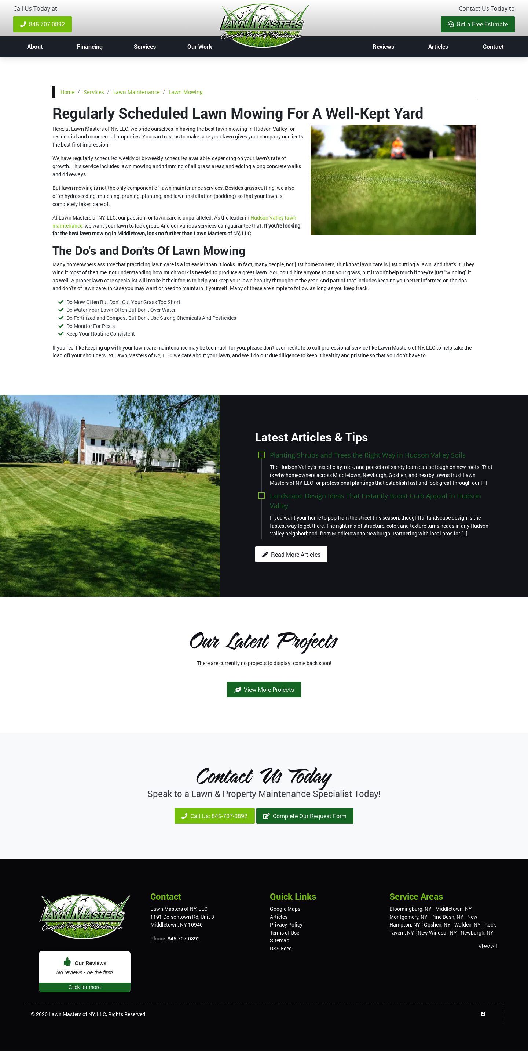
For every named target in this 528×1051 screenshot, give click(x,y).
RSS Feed (281, 948)
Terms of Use (284, 932)
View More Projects (264, 689)
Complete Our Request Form (304, 816)
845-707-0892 (42, 24)
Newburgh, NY (477, 932)
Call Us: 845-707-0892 (214, 816)
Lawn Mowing (186, 92)
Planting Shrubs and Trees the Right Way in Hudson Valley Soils (368, 454)
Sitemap (279, 940)
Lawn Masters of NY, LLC (77, 1014)
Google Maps (285, 909)
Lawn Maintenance (136, 92)
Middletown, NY (453, 909)
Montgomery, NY (408, 916)
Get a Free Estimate (478, 24)
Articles (278, 916)
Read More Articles (291, 554)
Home (67, 92)
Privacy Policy (286, 924)
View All (487, 946)
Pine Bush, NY (447, 916)
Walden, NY (467, 924)
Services (94, 92)
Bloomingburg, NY (410, 909)
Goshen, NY (437, 924)
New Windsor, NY (437, 932)
